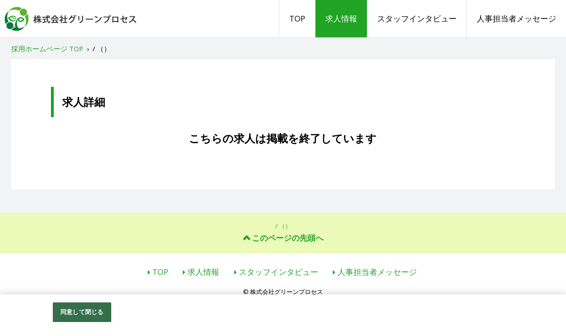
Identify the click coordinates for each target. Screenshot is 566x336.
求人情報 (341, 18)
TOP (297, 18)
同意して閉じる (81, 313)
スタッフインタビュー (417, 18)
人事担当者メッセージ (516, 18)
